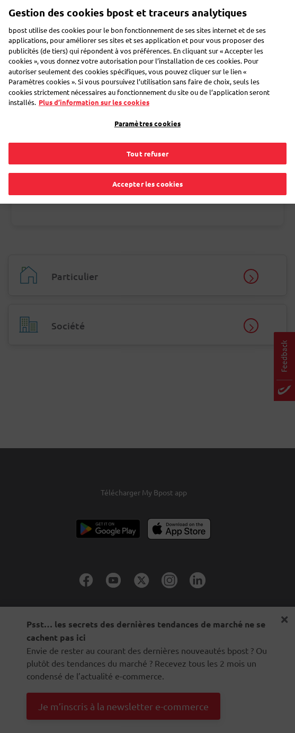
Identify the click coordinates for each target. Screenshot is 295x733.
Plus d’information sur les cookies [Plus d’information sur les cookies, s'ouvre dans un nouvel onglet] (94, 80)
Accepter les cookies (147, 162)
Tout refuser (147, 131)
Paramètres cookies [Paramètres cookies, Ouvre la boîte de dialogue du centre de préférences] (147, 102)
